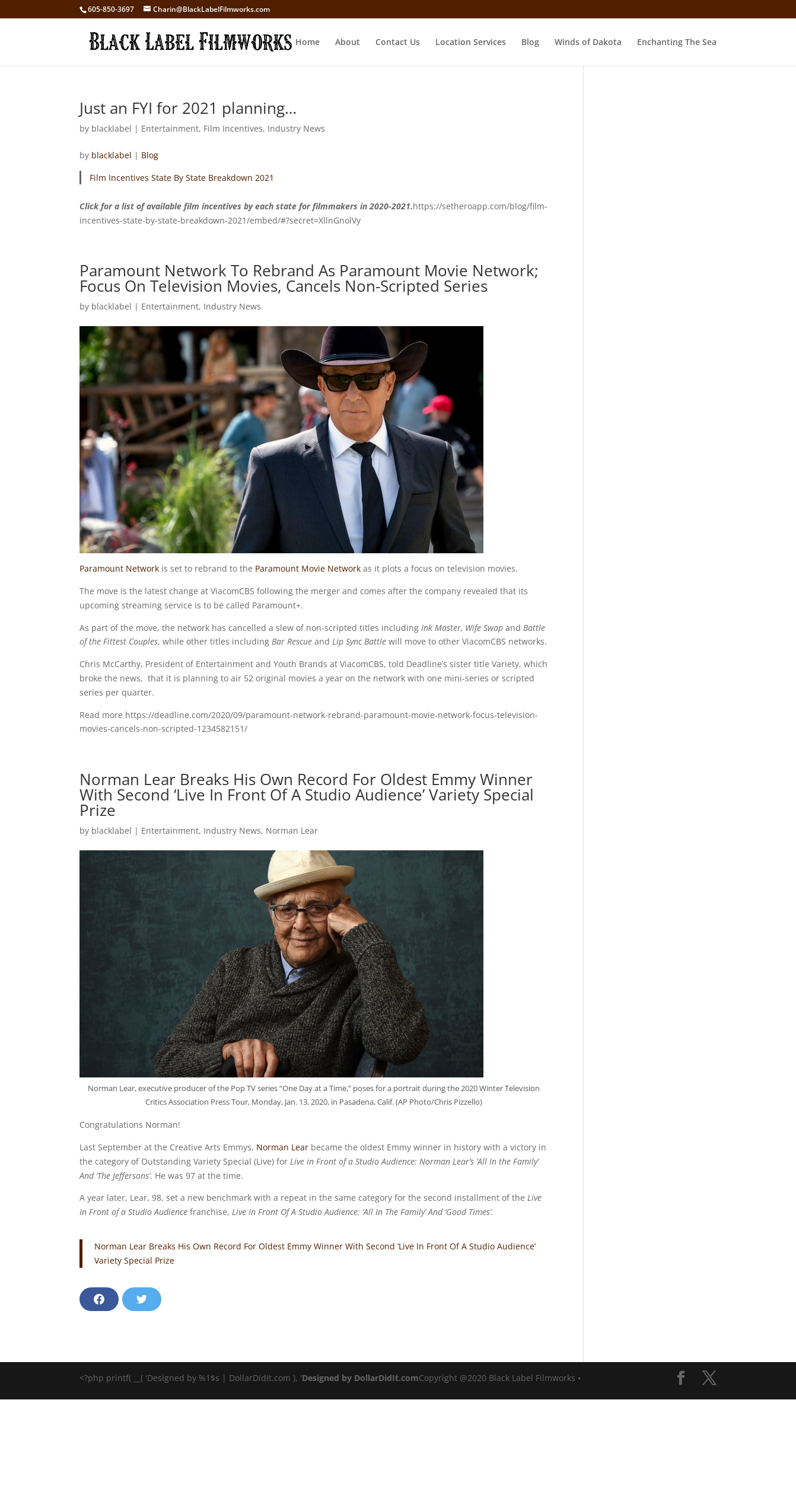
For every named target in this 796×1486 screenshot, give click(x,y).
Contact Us (397, 42)
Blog (530, 42)
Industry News (296, 128)
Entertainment (170, 128)
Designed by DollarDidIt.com (360, 1377)
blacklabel (111, 128)
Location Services (470, 42)
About (347, 42)
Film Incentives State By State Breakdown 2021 (182, 177)
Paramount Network (119, 568)
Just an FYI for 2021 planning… (188, 108)
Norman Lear (292, 830)
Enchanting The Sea (677, 42)
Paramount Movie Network (308, 568)
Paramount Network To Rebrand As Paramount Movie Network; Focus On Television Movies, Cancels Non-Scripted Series (309, 278)
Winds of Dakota (588, 42)
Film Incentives (233, 128)
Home (307, 42)
